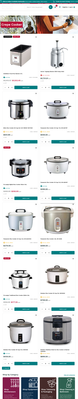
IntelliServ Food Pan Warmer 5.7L (12, 61)
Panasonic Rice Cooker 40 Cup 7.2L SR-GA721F (13, 104)
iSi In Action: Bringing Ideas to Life (61, 337)
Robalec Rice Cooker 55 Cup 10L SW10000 (12, 192)
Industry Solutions (28, 14)
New (57, 14)
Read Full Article (12, 357)
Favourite (23, 38)
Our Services (15, 14)
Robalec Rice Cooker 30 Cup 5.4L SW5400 (37, 192)
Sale (51, 14)
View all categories (69, 217)
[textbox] (37, 9)
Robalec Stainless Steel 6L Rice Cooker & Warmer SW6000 (62, 192)
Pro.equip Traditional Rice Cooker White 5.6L (62, 150)
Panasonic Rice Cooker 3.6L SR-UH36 (39, 147)
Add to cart (17, 75)
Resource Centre (42, 14)
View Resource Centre (66, 313)
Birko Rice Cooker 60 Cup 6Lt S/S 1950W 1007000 (62, 60)
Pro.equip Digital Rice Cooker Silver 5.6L (38, 106)
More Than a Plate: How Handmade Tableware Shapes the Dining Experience (15, 339)
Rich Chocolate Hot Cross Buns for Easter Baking (37, 338)
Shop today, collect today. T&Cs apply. (28, 1)
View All (7, 210)
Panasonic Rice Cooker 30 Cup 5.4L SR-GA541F (63, 104)
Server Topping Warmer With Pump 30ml (38, 60)
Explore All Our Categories (39, 264)
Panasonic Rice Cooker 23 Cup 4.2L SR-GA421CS (13, 148)
